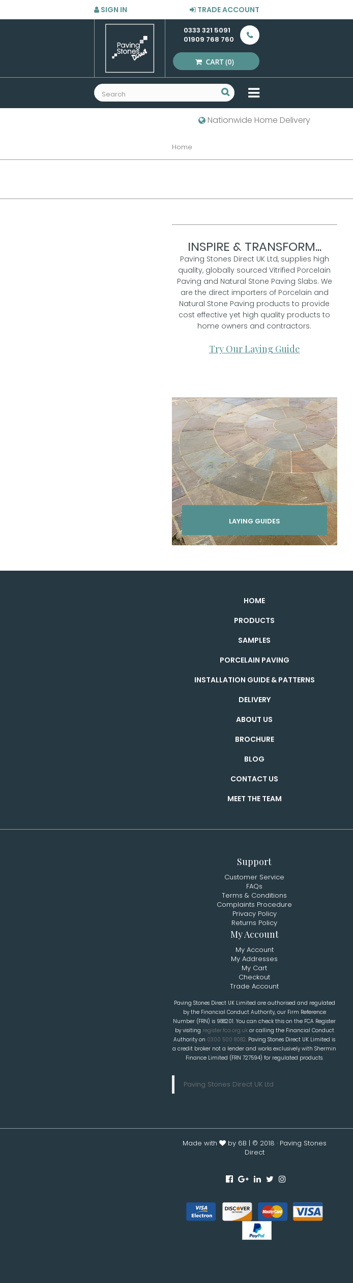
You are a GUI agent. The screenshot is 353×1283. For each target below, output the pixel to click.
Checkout (254, 977)
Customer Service (254, 877)
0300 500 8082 (226, 1039)
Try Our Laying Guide (254, 349)
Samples (254, 640)
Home (254, 601)
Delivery (255, 700)
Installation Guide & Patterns (254, 680)
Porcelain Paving (254, 660)
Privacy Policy (254, 913)
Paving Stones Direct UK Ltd (229, 1084)
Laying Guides (254, 521)
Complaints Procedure (254, 904)
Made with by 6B (215, 1143)
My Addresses (254, 959)
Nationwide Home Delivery (254, 120)
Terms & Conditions (254, 895)
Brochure (254, 739)
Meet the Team (254, 799)
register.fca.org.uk (225, 1030)
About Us (254, 719)
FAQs (254, 886)
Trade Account (224, 9)
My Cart (254, 968)
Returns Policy (254, 923)
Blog (254, 759)
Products (254, 620)
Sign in (110, 9)
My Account (255, 950)
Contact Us (254, 779)
